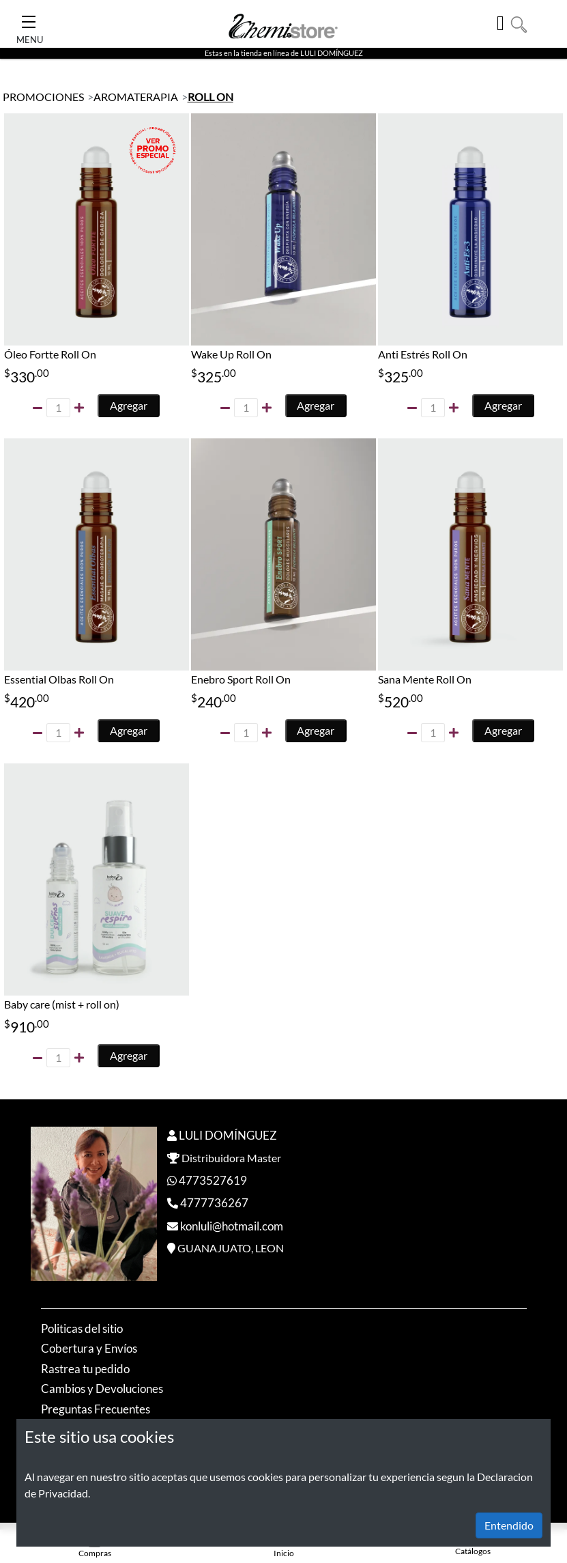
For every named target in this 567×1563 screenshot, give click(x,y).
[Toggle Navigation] (28, 17)
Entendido (509, 1525)
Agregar (129, 405)
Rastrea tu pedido (85, 1369)
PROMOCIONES (43, 96)
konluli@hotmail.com (231, 1227)
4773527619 (213, 1181)
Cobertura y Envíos (89, 1349)
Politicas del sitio (82, 1329)
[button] (518, 22)
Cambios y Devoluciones (102, 1389)
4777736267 (214, 1203)
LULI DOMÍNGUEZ (228, 1136)
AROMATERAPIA (135, 96)
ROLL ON (210, 96)
